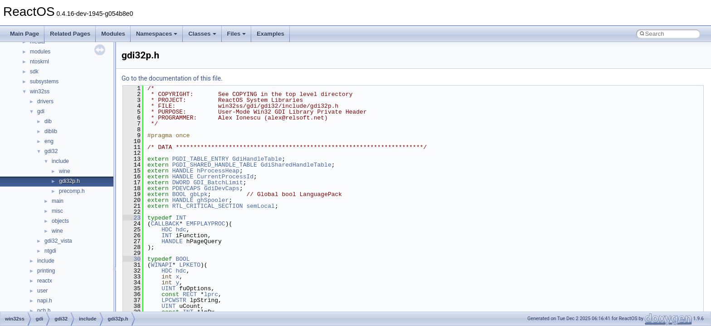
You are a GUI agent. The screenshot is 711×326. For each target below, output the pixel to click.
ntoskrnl (39, 61)
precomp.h (72, 191)
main (57, 201)
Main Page (24, 33)
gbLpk (199, 194)
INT (180, 218)
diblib (50, 131)
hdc (180, 229)
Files (236, 33)
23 (132, 218)
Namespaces (157, 33)
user (42, 291)
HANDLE (183, 171)
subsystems (44, 81)
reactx (44, 281)
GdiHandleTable (257, 159)
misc (57, 211)
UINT (168, 288)
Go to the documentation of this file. (172, 78)
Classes (202, 33)
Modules (113, 33)
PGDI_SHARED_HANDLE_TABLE (214, 165)
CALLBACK (165, 224)
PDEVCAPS (186, 188)
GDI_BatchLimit (218, 182)
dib (48, 121)
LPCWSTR (173, 300)
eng (49, 141)
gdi (40, 111)
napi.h (44, 300)
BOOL (179, 194)
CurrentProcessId (225, 177)
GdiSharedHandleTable (296, 165)
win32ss (39, 91)
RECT (190, 294)
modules (40, 51)
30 (132, 259)
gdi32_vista (58, 241)
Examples (270, 33)
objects (60, 221)
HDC (166, 229)
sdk (34, 71)
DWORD (181, 182)
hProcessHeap (218, 171)
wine (64, 171)
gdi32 (51, 151)
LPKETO (189, 265)
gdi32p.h (69, 181)
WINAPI (161, 265)
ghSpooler (213, 200)
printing (46, 271)
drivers (45, 101)
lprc (211, 294)
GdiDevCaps (221, 188)
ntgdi (50, 251)
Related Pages (70, 33)
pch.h (43, 310)
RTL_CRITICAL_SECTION (207, 206)
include (60, 161)
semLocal (260, 206)
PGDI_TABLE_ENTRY (200, 159)
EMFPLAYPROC (205, 224)
